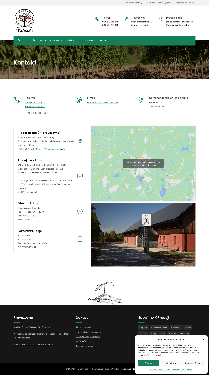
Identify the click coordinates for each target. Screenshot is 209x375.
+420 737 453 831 (35, 106)
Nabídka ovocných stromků (88, 336)
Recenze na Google (185, 3)
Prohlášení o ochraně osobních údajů (178, 370)
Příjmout (148, 363)
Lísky (162, 333)
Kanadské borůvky (159, 328)
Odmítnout (171, 363)
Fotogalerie (85, 40)
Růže (69, 40)
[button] (203, 339)
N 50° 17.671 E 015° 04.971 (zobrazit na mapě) (44, 149)
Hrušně (188, 328)
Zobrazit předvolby (194, 363)
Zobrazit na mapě (139, 25)
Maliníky (172, 333)
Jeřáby (153, 333)
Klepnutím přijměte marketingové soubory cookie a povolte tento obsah (143, 163)
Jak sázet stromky (133, 3)
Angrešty (143, 328)
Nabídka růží (81, 341)
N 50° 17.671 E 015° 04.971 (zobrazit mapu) (33, 344)
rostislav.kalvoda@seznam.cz (102, 102)
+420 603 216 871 (35, 102)
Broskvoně (175, 328)
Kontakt (103, 40)
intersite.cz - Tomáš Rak (132, 369)
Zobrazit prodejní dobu (177, 25)
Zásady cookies (156, 370)
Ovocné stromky (50, 40)
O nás (32, 40)
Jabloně (142, 333)
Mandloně (184, 333)
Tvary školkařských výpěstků (159, 3)
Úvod (21, 40)
